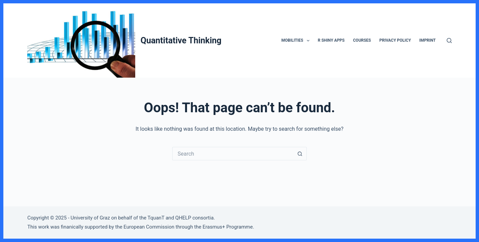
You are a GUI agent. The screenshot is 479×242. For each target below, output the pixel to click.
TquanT (156, 218)
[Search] (449, 40)
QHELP (183, 218)
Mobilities (297, 41)
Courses (362, 40)
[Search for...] (232, 153)
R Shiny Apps (331, 40)
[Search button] (300, 153)
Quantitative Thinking (181, 40)
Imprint (427, 40)
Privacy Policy (395, 40)
